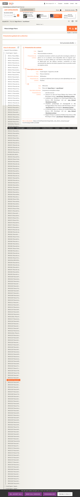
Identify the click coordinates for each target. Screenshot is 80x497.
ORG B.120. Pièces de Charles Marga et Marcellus (14, 326)
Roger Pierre (18, 21)
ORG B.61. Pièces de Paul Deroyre (14, 187)
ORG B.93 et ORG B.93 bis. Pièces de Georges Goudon (14, 260)
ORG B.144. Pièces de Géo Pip (14, 384)
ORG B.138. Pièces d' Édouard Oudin (14, 370)
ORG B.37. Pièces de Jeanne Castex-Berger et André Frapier (14, 145)
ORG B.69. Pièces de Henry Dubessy (14, 206)
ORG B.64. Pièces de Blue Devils (14, 194)
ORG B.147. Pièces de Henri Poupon (14, 391)
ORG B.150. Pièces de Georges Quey (14, 399)
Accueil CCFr (5, 21)
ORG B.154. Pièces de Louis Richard (14, 408)
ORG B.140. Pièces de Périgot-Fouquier (14, 375)
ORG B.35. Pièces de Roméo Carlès (14, 140)
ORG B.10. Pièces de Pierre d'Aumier (14, 79)
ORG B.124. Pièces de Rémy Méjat (14, 337)
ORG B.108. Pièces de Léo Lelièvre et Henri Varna (14, 295)
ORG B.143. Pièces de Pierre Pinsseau (14, 382)
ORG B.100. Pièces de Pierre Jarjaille (14, 276)
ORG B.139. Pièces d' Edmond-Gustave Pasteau (14, 373)
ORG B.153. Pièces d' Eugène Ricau (14, 406)
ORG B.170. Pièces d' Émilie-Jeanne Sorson (14, 446)
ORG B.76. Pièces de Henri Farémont (14, 222)
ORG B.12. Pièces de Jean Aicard (14, 65)
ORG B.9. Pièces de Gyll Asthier (14, 77)
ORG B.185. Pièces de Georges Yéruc (14, 481)
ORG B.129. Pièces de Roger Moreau (14, 349)
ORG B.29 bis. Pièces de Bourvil (14, 124)
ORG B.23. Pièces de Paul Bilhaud (14, 107)
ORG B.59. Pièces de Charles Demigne (14, 182)
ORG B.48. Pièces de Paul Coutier (14, 171)
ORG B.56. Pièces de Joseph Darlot (14, 175)
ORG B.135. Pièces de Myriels (14, 363)
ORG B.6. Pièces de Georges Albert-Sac (14, 70)
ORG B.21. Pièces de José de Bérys (14, 103)
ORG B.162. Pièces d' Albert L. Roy (14, 427)
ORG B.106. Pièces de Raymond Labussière (14, 290)
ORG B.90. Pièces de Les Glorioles (14, 253)
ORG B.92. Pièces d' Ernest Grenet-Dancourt (14, 258)
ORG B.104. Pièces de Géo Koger (14, 286)
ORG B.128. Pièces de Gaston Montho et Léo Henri (14, 347)
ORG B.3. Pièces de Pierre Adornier (14, 60)
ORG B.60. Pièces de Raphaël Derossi (14, 185)
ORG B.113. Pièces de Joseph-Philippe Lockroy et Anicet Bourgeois (14, 307)
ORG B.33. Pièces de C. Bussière (14, 135)
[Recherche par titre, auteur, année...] (8, 15)
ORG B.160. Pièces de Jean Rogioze (14, 422)
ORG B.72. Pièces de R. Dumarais (14, 213)
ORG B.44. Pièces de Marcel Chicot (14, 161)
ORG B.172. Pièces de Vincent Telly (14, 450)
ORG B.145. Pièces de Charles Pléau (14, 387)
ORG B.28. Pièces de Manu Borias (14, 119)
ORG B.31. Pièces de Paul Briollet (14, 131)
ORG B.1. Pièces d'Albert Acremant (14, 56)
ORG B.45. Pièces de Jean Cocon (14, 164)
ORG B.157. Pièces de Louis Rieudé (14, 415)
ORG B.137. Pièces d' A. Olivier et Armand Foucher (14, 368)
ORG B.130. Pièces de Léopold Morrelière (14, 352)
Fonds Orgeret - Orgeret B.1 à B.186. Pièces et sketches (12, 53)
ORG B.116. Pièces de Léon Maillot (14, 314)
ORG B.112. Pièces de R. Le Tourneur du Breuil (14, 305)
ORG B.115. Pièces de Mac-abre (14, 312)
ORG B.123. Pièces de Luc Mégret (14, 335)
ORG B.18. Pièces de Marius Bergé (14, 95)
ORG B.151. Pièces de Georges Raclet (14, 401)
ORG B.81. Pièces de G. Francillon (14, 234)
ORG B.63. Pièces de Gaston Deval (14, 192)
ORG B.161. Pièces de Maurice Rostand (14, 424)
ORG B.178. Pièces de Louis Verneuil (14, 464)
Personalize (49, 494)
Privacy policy (65, 494)
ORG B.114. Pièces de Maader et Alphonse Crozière (14, 309)
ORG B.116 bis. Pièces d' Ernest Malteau (14, 316)
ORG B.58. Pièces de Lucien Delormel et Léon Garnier (14, 180)
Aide (76, 3)
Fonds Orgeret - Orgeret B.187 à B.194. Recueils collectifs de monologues (12, 486)
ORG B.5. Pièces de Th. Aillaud (14, 67)
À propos (60, 3)
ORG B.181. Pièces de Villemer (14, 471)
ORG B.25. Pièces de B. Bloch (14, 112)
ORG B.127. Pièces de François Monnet (14, 345)
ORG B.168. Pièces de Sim (14, 441)
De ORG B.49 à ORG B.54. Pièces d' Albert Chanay (13, 154)
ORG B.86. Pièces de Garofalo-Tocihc (14, 246)
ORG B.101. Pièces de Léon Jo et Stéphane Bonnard (14, 279)
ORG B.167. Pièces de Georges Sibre (14, 438)
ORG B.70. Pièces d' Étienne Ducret (14, 208)
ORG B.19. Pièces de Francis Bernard (14, 98)
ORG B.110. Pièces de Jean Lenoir (14, 300)
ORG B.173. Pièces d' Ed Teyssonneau (14, 453)
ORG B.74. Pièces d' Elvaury (14, 218)
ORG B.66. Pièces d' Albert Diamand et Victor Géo (14, 199)
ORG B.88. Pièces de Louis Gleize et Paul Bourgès (14, 251)
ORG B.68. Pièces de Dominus (14, 204)
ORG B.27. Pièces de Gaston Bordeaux (14, 117)
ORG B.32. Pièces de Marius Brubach (14, 133)
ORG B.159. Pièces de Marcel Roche (14, 420)
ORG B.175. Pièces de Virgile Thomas (14, 457)
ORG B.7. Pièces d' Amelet (14, 72)
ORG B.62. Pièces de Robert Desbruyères (14, 189)
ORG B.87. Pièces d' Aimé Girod (14, 248)
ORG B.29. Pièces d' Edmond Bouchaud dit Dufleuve (14, 121)
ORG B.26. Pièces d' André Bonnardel (14, 114)
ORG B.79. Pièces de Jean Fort (14, 229)
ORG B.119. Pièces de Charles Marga (14, 323)
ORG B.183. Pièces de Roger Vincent (14, 476)
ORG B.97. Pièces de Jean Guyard (14, 269)
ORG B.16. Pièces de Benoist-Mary (14, 91)
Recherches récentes (71, 10)
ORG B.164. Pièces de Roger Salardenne (14, 431)
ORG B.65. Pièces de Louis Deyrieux (14, 196)
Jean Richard (26, 21)
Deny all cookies (33, 494)
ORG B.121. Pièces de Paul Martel (14, 328)
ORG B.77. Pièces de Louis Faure (14, 225)
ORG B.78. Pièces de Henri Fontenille (14, 227)
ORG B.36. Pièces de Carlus (14, 142)
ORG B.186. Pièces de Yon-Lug (14, 483)
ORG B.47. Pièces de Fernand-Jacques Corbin (14, 168)
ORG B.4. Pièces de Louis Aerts (14, 63)
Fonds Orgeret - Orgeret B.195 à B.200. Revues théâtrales (12, 488)
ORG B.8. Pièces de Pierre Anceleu (14, 74)
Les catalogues (11, 10)
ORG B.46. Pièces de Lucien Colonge (14, 166)
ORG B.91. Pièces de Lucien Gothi (14, 255)
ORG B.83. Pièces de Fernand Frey (14, 239)
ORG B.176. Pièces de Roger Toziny (14, 460)
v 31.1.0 (74, 128)
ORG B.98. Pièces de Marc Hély (14, 272)
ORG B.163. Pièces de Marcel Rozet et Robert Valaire (14, 429)
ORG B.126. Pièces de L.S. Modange (14, 342)
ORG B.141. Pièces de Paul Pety (14, 377)
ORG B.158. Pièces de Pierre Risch (14, 417)
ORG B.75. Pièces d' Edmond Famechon (14, 220)
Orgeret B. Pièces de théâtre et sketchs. (11, 50)
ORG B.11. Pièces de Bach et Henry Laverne (14, 81)
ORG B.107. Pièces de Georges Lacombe (14, 293)
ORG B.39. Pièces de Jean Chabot (14, 150)
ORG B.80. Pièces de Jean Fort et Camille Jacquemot (14, 232)
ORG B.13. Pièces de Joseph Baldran (14, 84)
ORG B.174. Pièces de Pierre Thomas (14, 455)
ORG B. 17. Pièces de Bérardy (14, 93)
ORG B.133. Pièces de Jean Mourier (14, 359)
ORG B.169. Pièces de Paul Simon (14, 443)
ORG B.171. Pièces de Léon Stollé (14, 448)
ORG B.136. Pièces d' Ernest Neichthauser (14, 366)
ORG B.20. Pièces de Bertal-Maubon (14, 100)
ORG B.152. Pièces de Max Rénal (14, 403)
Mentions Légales (20, 128)
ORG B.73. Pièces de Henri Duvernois (14, 215)
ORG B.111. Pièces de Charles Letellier (14, 302)
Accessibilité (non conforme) (33, 128)
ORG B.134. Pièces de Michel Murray (14, 361)
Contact (72, 3)
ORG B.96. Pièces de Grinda (14, 267)
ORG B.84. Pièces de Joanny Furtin (14, 241)
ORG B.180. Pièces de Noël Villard (14, 469)
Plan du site (11, 128)
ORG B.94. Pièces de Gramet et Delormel (14, 262)
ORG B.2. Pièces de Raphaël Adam (14, 58)
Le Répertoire (27, 10)
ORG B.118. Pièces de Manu (14, 321)
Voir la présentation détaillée (67, 43)
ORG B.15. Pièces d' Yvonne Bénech (14, 88)
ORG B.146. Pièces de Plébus (14, 389)
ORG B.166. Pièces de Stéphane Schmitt (14, 436)
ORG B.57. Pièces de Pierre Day (14, 178)
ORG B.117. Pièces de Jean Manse (14, 319)
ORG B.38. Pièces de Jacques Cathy (14, 147)
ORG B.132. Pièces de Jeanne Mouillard (14, 356)
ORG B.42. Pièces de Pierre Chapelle (14, 157)
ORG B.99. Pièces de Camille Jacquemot (14, 274)
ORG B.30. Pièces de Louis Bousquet (14, 126)
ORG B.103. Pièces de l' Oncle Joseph (14, 283)
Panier (58, 10)
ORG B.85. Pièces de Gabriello (14, 243)
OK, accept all (16, 494)
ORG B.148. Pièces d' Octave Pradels (14, 394)
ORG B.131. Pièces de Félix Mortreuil (14, 354)
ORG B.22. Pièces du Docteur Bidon (14, 105)
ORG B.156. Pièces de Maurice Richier (14, 413)
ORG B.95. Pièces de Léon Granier (14, 265)
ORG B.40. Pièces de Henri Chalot (14, 152)
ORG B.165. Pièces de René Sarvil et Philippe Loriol (14, 434)
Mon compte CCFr (51, 3)
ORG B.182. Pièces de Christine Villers (14, 474)
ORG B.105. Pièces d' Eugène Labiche (14, 288)
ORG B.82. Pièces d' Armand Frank (14, 236)
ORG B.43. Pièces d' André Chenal (14, 159)
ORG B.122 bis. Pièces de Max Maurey (14, 333)
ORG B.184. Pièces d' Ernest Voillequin (14, 478)
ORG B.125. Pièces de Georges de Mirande (14, 340)
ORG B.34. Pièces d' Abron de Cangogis (14, 138)
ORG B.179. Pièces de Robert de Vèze (14, 467)
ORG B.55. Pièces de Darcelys (14, 173)
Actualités (66, 3)
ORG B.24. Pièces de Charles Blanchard (14, 110)
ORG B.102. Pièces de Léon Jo (14, 281)
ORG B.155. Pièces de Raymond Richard (14, 410)
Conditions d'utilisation (47, 128)
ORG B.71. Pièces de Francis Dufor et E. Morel (14, 211)
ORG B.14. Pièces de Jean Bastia (14, 86)
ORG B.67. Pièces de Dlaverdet (14, 201)
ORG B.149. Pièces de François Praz (14, 396)
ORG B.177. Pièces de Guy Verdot (14, 462)
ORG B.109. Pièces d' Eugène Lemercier (14, 298)
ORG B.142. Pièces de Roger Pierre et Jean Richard (14, 380)
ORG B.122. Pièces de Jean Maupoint (14, 330)
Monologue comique (69, 96)
